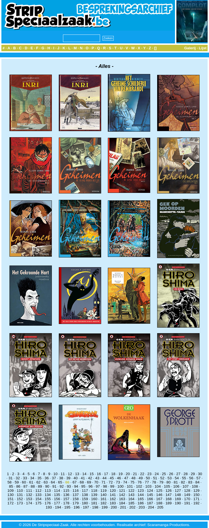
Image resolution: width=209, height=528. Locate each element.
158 (75, 499)
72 (111, 482)
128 (187, 490)
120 (113, 490)
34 (32, 478)
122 (131, 490)
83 (190, 482)
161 (103, 499)
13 (77, 474)
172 (11, 503)
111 (29, 490)
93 (69, 486)
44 (105, 478)
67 (74, 482)
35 (39, 478)
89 (40, 486)
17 (106, 474)
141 (113, 495)
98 (105, 486)
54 (177, 478)
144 (141, 495)
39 (68, 478)
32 (18, 478)
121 (122, 490)
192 (196, 503)
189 (169, 503)
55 (184, 478)
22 (142, 474)
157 (66, 499)
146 (159, 495)
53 (169, 478)
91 (54, 486)
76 (140, 482)
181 (94, 503)
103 (148, 486)
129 (196, 490)
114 (57, 490)
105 (167, 486)
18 (113, 474)
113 (48, 490)
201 (123, 507)
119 (103, 490)
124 (150, 490)
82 (183, 482)
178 (66, 503)
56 (191, 478)
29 (193, 474)
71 (103, 482)
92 (62, 486)
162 (113, 499)
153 (29, 499)
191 (187, 503)
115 (66, 490)
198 (95, 507)
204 (151, 507)
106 (176, 486)
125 (159, 490)
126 (169, 490)
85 (11, 486)
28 (185, 474)
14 (84, 474)
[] (155, 48)
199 (104, 507)
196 (77, 507)
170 (187, 499)
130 (11, 495)
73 (118, 482)
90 (47, 486)
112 (38, 490)
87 (25, 486)
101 (130, 486)
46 (119, 478)
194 (58, 507)
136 (66, 495)
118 (94, 490)
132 (29, 495)
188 (159, 503)
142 (122, 495)
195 (67, 507)
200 (114, 507)
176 (48, 503)
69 (89, 482)
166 (150, 499)
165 (141, 499)
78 (154, 482)
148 (178, 495)
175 (38, 503)
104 (158, 486)
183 (113, 503)
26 (171, 474)
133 (38, 495)
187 (150, 503)
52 (162, 478)
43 (97, 478)
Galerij (190, 48)
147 (169, 495)
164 (131, 499)
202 (132, 507)
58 (10, 482)
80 (168, 482)
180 (85, 503)
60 (24, 482)
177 (57, 503)
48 (133, 478)
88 (33, 486)
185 (131, 503)
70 (96, 482)
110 (20, 490)
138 (85, 495)
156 (57, 499)
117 (85, 490)
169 (178, 499)
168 (169, 499)
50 (148, 478)
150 (196, 495)
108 (195, 486)
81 (176, 482)
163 (122, 499)
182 (103, 503)
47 (126, 478)
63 (45, 482)
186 (141, 503)
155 (48, 499)
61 (31, 482)
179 (75, 503)
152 (20, 499)
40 (76, 478)
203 (141, 507)
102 (139, 486)
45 (112, 478)
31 (10, 478)
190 (178, 503)
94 (76, 486)
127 (178, 490)
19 (120, 474)
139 (94, 495)
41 (83, 478)
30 (200, 474)
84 (197, 482)
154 (38, 499)
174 (29, 503)
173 (20, 503)
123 (141, 490)
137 (75, 495)
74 (125, 482)
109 (11, 490)
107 (186, 486)
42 (90, 478)
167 (159, 499)
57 (198, 478)
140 (103, 495)
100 (120, 486)
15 (91, 474)
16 (99, 474)
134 (48, 495)
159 (85, 499)
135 (57, 495)
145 (150, 495)
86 (18, 486)
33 (25, 478)
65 (60, 482)
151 (11, 499)
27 (178, 474)
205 (160, 507)
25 (164, 474)
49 (140, 478)
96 (91, 486)
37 (54, 478)
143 (131, 495)
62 (38, 482)
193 (49, 507)
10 (56, 474)
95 (83, 486)
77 (147, 482)
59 (17, 482)
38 (61, 478)
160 (94, 499)
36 (47, 478)
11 (63, 474)
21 (135, 474)
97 (98, 486)
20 (128, 474)
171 (196, 499)
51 (155, 478)
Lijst (202, 48)
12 (70, 474)
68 (82, 482)
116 (75, 490)
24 (157, 474)
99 (112, 486)
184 (122, 503)
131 (20, 495)
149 (187, 495)
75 (132, 482)
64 (53, 482)
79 (161, 482)
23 (149, 474)
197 (86, 507)
